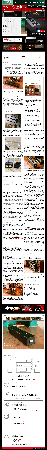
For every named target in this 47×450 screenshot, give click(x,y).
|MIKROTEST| (29, 444)
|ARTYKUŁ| (26, 386)
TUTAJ (4, 246)
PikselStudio (44, 448)
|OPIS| (23, 404)
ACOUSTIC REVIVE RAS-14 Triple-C (18, 238)
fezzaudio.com (5, 29)
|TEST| (27, 374)
